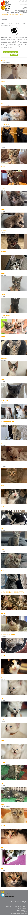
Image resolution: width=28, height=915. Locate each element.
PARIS (3, 826)
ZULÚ (2, 677)
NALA (3, 613)
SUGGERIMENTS (15, 901)
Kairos (3, 209)
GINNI (3, 60)
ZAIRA (3, 656)
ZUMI (2, 549)
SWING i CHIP (5, 315)
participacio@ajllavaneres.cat (18, 913)
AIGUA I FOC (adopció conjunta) (12, 592)
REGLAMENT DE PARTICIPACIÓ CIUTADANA (17, 13)
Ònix (2, 145)
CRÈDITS (25, 903)
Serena (3, 273)
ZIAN (2, 698)
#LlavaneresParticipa (22, 3)
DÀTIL (3, 571)
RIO (2, 464)
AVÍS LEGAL (11, 903)
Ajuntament (3, 14)
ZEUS (2, 741)
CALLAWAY (4, 358)
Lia (2, 443)
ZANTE (3, 719)
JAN (2, 847)
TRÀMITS (25, 7)
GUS (2, 868)
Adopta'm (21, 14)
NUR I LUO (4, 400)
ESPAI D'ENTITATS (23, 11)
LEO (2, 103)
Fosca (3, 188)
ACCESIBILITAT (18, 903)
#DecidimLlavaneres (23, 4)
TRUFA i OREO (5, 124)
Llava (3, 294)
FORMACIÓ (24, 8)
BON (2, 507)
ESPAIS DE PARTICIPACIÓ (21, 6)
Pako (3, 167)
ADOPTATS (14, 55)
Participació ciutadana (12, 14)
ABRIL (3, 804)
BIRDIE (3, 337)
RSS (20, 901)
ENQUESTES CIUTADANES (21, 10)
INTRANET (24, 901)
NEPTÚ (3, 82)
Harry (3, 252)
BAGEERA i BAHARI (7, 422)
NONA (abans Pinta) (8, 634)
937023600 (23, 912)
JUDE (2, 485)
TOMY (3, 762)
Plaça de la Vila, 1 (21, 910)
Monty (3, 230)
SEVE (2, 379)
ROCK (2, 783)
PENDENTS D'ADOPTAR (10, 52)
